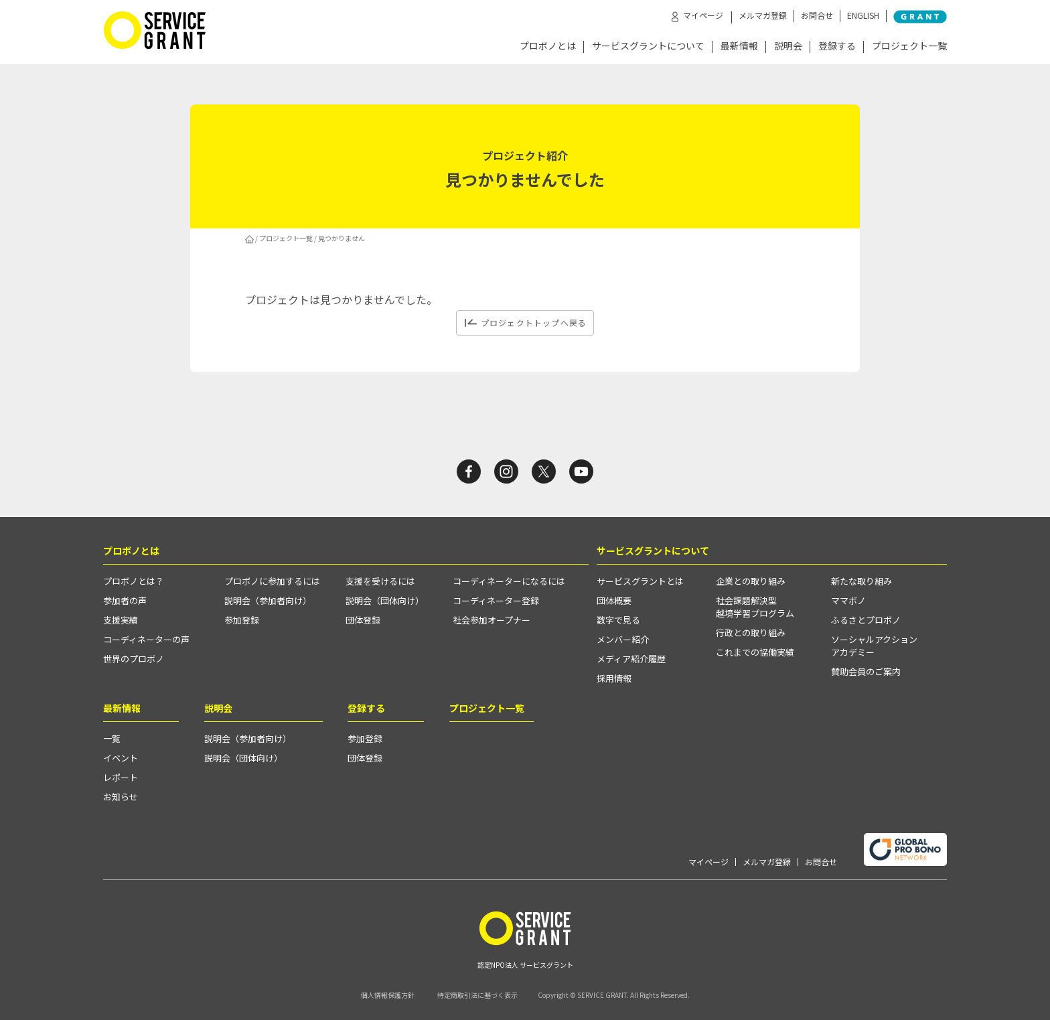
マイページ (708, 862)
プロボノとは (548, 46)
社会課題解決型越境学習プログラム (755, 607)
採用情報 (614, 678)
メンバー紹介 (623, 639)
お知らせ (120, 796)
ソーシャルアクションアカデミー (874, 645)
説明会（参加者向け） (267, 600)
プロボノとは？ (133, 581)
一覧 (112, 738)
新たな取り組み (861, 581)
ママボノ (848, 600)
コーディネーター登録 (496, 600)
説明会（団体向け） (385, 600)
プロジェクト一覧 (909, 46)
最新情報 (739, 46)
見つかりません (341, 238)
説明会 (788, 46)
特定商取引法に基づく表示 (477, 995)
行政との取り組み (750, 632)
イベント (120, 757)
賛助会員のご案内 (866, 671)
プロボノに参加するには (272, 581)
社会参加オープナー (491, 619)
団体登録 (363, 619)
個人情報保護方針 (388, 995)
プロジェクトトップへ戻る (534, 322)
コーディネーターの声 (146, 639)
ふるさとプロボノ (866, 619)
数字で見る (618, 619)
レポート (120, 777)
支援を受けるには (380, 581)
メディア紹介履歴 (631, 658)
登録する (837, 46)
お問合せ (817, 15)
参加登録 (241, 619)
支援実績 (120, 619)
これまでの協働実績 (755, 652)
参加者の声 (125, 600)
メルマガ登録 (763, 15)
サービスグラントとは (640, 581)
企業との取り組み (750, 581)
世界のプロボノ (133, 658)
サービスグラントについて (648, 46)
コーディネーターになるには (509, 581)
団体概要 (614, 600)
